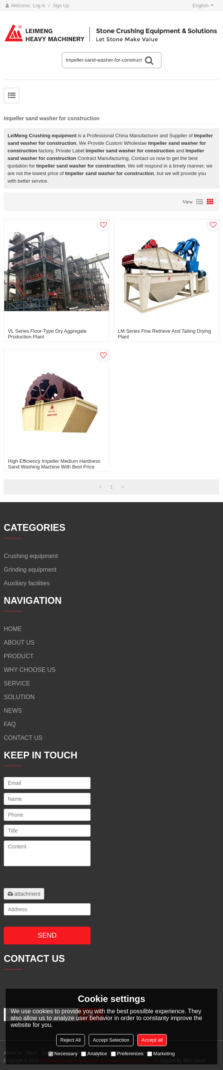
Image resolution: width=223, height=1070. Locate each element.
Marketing (161, 1053)
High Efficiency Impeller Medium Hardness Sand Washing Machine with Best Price (54, 464)
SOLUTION (19, 697)
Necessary (62, 1053)
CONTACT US (23, 738)
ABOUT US (19, 642)
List (199, 202)
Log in (39, 5)
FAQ (10, 724)
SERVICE (17, 683)
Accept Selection (111, 1040)
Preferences (127, 1053)
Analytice (94, 1053)
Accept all (152, 1040)
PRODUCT (19, 656)
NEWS (13, 710)
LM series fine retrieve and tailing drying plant (164, 334)
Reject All (70, 1040)
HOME (13, 629)
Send (47, 935)
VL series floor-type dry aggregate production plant (47, 334)
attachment (24, 894)
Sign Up (61, 5)
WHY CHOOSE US (30, 670)
